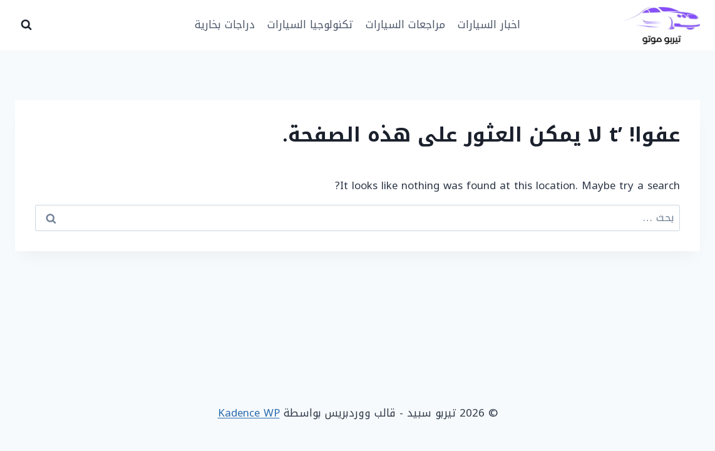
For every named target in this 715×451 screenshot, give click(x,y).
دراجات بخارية (225, 24)
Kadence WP (249, 413)
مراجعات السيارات (405, 24)
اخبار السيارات (489, 24)
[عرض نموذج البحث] (26, 25)
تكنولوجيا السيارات (309, 24)
